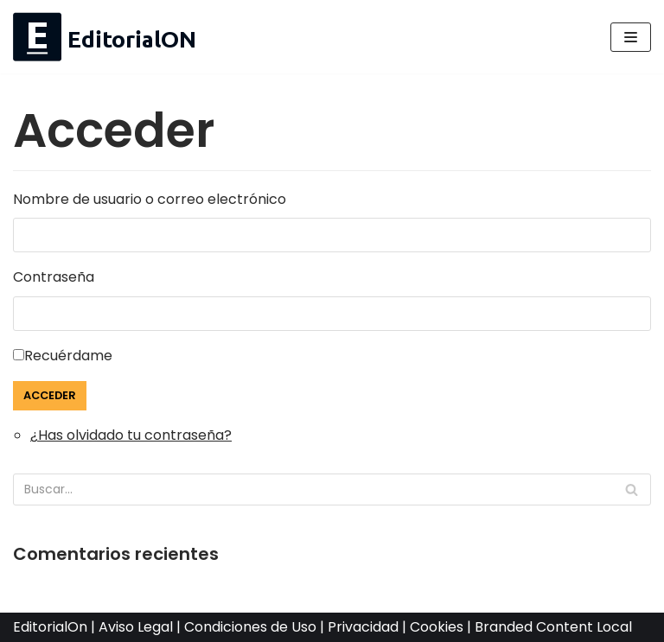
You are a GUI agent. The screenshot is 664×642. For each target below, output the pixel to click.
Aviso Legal (136, 627)
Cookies (436, 627)
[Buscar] (631, 489)
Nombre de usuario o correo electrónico (149, 199)
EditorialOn (50, 627)
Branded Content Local (553, 627)
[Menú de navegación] (630, 37)
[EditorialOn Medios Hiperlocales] (104, 36)
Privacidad (363, 627)
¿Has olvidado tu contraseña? (131, 435)
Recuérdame (68, 355)
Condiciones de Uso (250, 627)
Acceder (49, 395)
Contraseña (53, 277)
